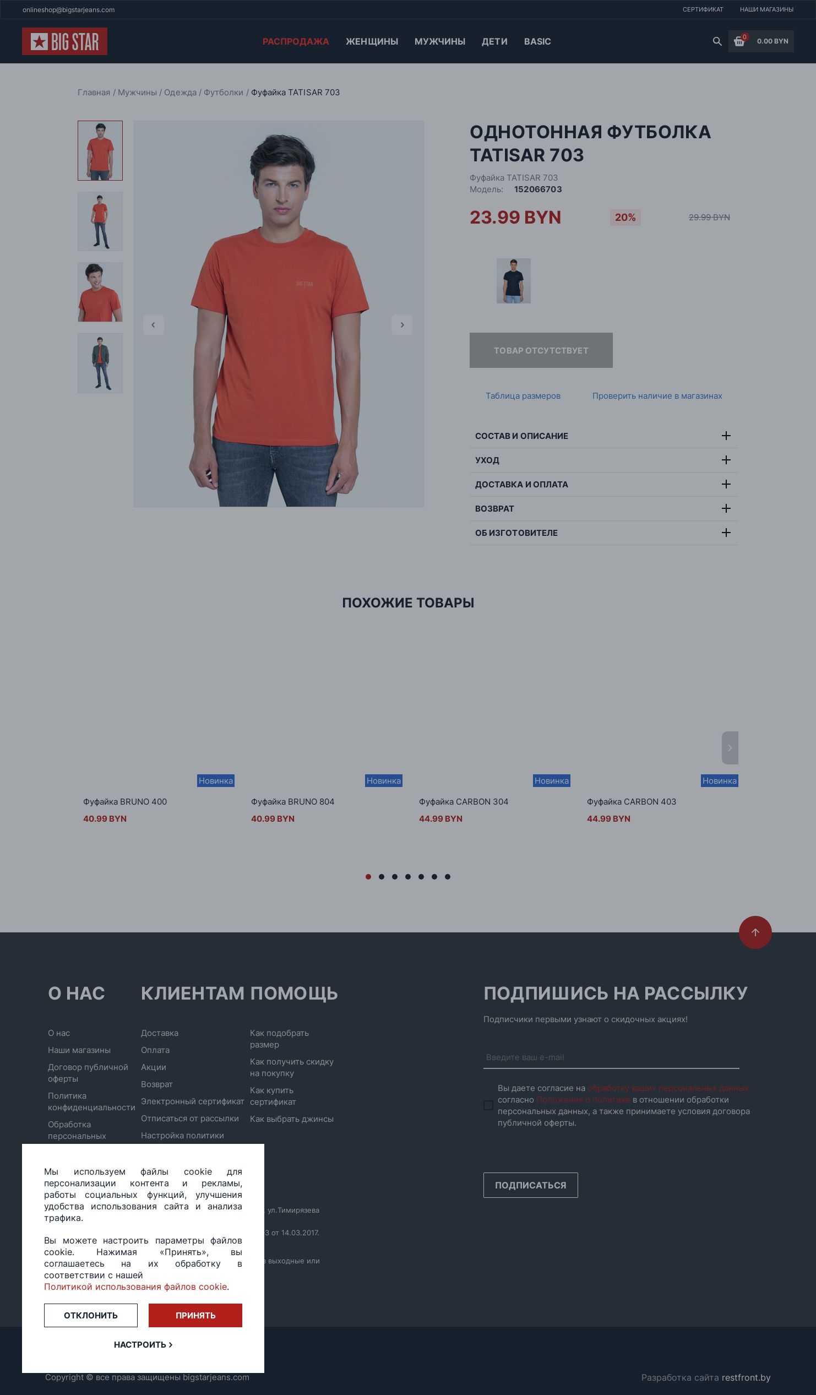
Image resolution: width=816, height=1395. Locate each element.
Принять (196, 1315)
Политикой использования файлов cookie (135, 1286)
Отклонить (91, 1315)
